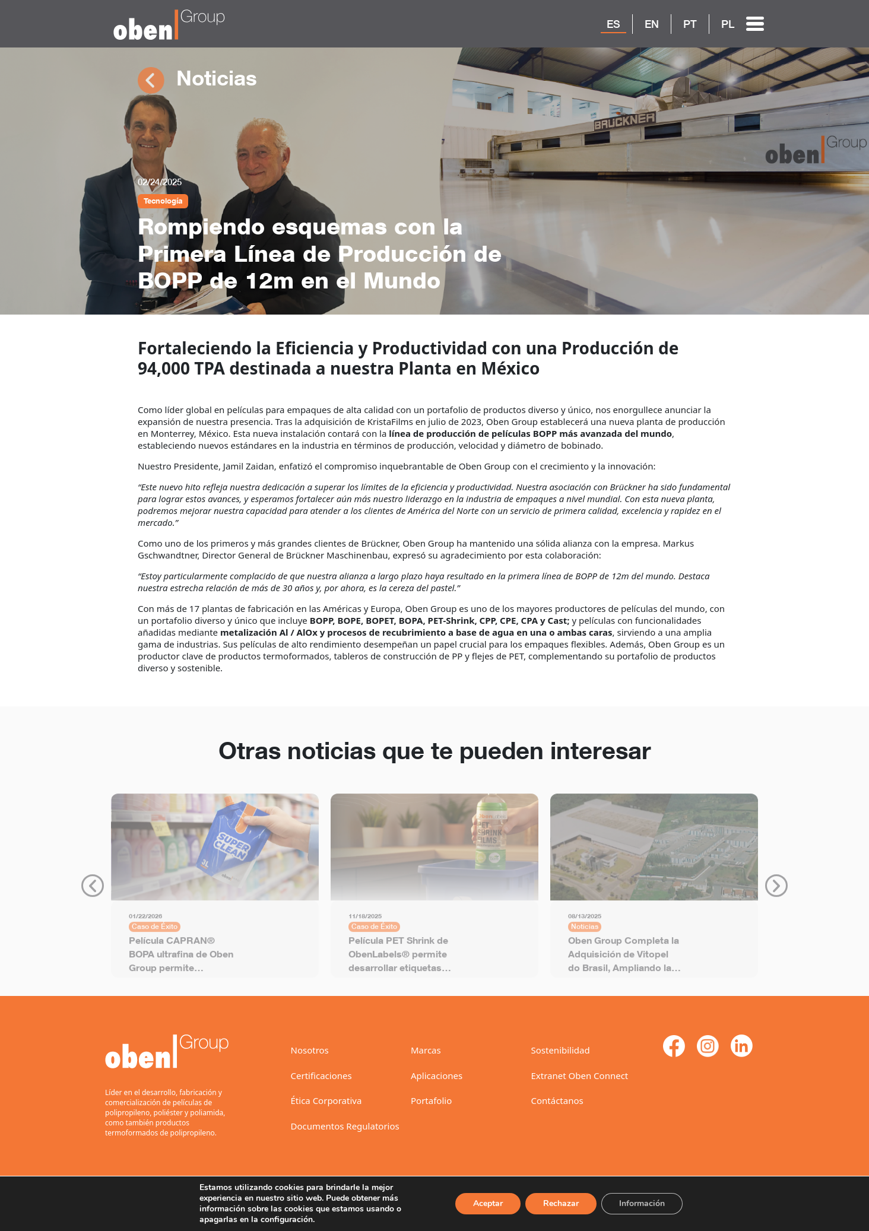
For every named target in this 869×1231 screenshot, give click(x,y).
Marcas (426, 1050)
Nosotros (310, 1050)
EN (652, 23)
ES (613, 23)
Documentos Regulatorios (345, 1126)
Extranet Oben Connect (580, 1075)
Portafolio (431, 1100)
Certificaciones (321, 1075)
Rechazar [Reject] (558, 1203)
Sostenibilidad (560, 1050)
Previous (92, 891)
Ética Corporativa (326, 1100)
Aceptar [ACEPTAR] (483, 1203)
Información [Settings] (641, 1203)
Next (776, 891)
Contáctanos (557, 1100)
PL (727, 23)
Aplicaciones (436, 1075)
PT (690, 23)
